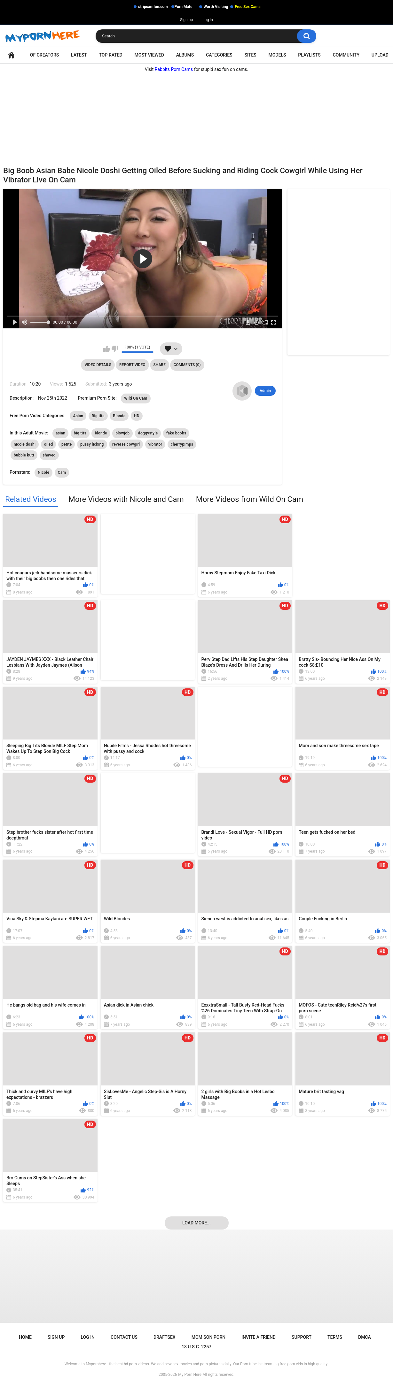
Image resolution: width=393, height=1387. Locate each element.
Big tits (98, 416)
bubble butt (24, 455)
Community (346, 54)
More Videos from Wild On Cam (249, 499)
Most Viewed (149, 54)
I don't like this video (115, 349)
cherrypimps (182, 444)
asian (60, 433)
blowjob (122, 433)
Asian (78, 416)
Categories (219, 54)
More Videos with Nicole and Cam (126, 499)
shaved (49, 455)
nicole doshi (24, 444)
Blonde (119, 416)
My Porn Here (189, 1374)
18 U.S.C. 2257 (196, 1346)
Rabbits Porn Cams (174, 69)
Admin (265, 390)
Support (301, 1337)
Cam (62, 472)
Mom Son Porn (208, 1337)
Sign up (186, 20)
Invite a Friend (258, 1337)
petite (66, 444)
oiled (48, 444)
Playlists (309, 54)
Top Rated (110, 54)
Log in (207, 20)
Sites (250, 54)
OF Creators (44, 54)
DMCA (364, 1337)
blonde (101, 433)
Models (277, 54)
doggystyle (148, 433)
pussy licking (92, 444)
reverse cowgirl (126, 444)
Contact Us (124, 1337)
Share (159, 365)
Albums (185, 54)
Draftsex (164, 1337)
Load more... (196, 1222)
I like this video (106, 349)
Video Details (97, 365)
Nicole (43, 472)
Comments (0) (187, 365)
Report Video (132, 365)
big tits (80, 433)
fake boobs (176, 433)
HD (136, 416)
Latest (79, 54)
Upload (380, 54)
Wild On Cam (135, 398)
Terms (334, 1337)
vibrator (155, 444)
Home (11, 55)
